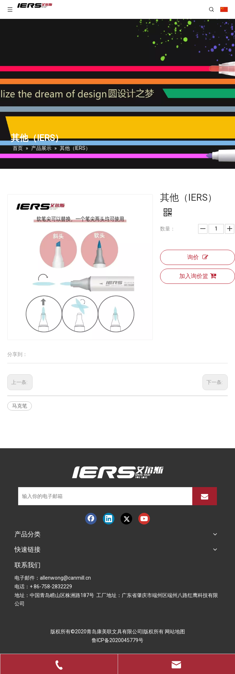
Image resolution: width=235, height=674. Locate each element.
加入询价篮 (197, 276)
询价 (197, 257)
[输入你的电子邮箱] (103, 496)
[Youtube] (144, 518)
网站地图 (175, 631)
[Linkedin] (108, 518)
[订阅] (204, 496)
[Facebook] (91, 518)
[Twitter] (126, 518)
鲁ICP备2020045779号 (117, 640)
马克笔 (19, 406)
